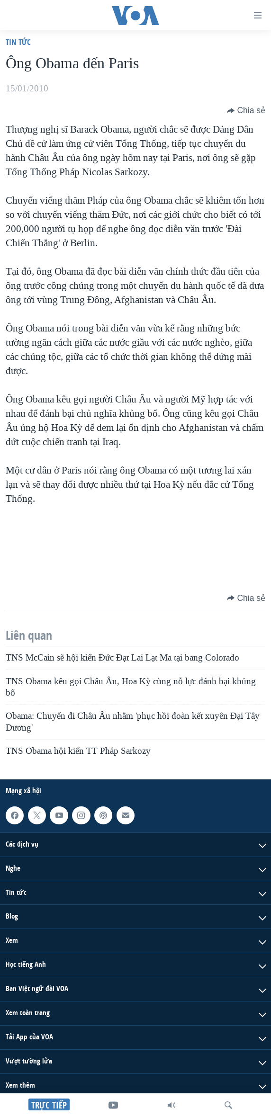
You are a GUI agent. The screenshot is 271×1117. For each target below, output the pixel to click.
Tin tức (18, 41)
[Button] (246, 110)
